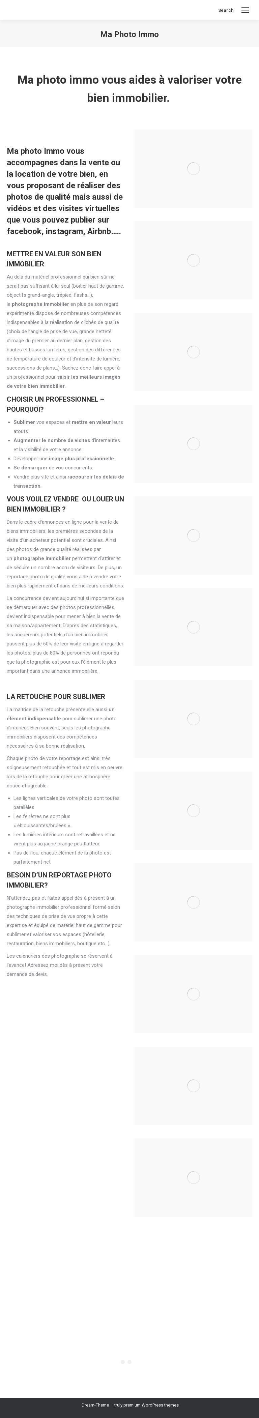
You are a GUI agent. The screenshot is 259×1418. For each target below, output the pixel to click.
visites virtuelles (88, 208)
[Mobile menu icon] (245, 10)
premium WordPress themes (151, 1405)
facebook (24, 231)
